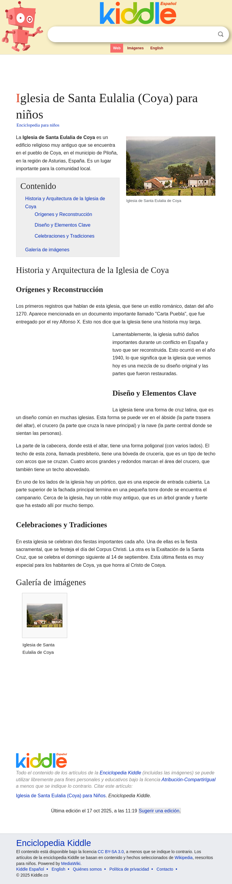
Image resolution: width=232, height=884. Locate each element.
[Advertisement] (116, 71)
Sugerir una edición (159, 810)
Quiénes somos (87, 869)
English (157, 48)
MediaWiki (71, 863)
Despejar (208, 34)
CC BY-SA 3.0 (111, 851)
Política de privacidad (129, 869)
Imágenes (135, 48)
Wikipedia (184, 857)
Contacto (164, 869)
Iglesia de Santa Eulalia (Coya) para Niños (61, 795)
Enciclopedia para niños (38, 125)
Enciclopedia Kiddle (120, 772)
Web (116, 48)
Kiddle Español (30, 869)
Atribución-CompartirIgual (188, 779)
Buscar (221, 34)
